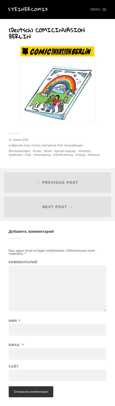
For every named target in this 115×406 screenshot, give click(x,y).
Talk (28, 155)
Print (60, 145)
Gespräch (85, 151)
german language (66, 151)
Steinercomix (28, 9)
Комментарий (23, 262)
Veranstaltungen (73, 145)
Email (16, 345)
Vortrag (81, 155)
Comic (37, 151)
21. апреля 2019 (18, 139)
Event (48, 151)
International (48, 145)
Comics (36, 145)
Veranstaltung (42, 155)
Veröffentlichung (63, 155)
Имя (14, 320)
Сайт (14, 366)
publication (16, 155)
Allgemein (17, 145)
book (27, 145)
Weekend (94, 155)
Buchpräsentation (20, 151)
